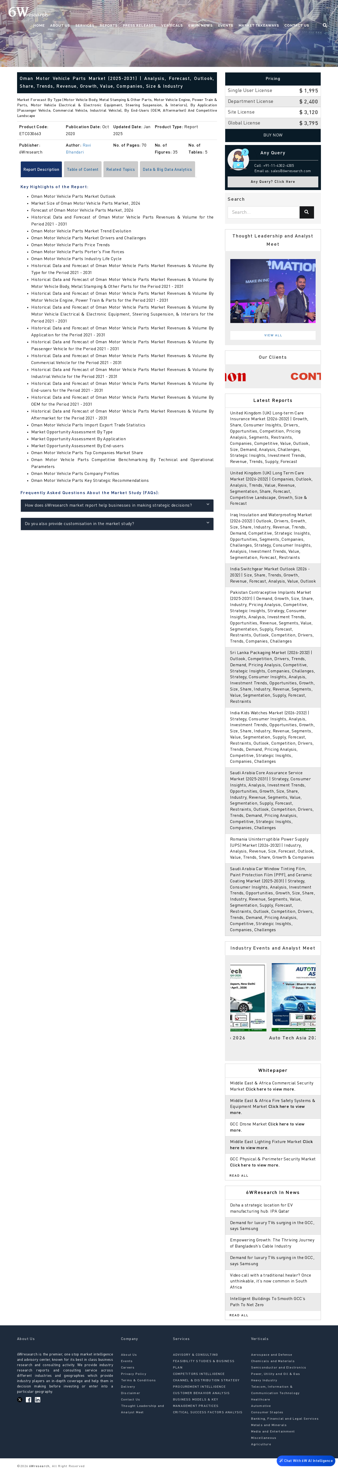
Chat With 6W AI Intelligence (306, 1460)
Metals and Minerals (269, 1425)
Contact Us (296, 25)
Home (39, 25)
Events (225, 25)
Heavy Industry (264, 1380)
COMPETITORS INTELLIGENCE (199, 1374)
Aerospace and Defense (271, 1355)
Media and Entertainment (273, 1431)
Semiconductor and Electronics (279, 1367)
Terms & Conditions (138, 1380)
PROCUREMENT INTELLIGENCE (199, 1387)
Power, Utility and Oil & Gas (275, 1374)
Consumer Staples (267, 1412)
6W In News (200, 25)
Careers (128, 1367)
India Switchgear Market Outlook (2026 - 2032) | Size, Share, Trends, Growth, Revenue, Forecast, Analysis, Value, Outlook (273, 575)
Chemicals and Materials (273, 1361)
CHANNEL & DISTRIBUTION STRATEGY (206, 1380)
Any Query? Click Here (273, 182)
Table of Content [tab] (87, 170)
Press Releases (139, 25)
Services (84, 25)
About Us (60, 25)
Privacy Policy (133, 1374)
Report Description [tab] (42, 170)
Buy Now (273, 135)
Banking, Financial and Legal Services (285, 1418)
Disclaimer (130, 1393)
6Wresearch (39, 1466)
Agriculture (261, 1444)
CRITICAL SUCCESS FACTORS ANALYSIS (208, 1412)
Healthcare (260, 1399)
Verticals (172, 25)
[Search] (307, 212)
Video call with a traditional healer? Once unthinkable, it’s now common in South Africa (270, 1281)
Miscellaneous (264, 1438)
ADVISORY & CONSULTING (195, 1355)
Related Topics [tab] (127, 170)
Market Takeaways (259, 25)
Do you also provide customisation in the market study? (117, 523)
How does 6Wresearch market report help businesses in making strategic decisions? (117, 505)
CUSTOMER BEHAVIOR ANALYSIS (201, 1393)
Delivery (128, 1387)
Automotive (261, 1406)
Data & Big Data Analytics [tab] (176, 170)
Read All (239, 1175)
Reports (109, 25)
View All (273, 335)
